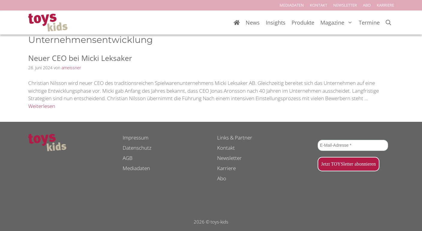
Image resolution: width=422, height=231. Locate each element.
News (253, 22)
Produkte (303, 22)
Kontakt (226, 147)
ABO (367, 5)
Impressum (135, 137)
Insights (276, 22)
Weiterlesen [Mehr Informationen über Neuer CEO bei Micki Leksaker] (41, 106)
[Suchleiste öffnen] (388, 22)
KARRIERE (385, 5)
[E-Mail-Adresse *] (353, 145)
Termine (369, 22)
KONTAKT (318, 5)
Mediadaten (136, 168)
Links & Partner (234, 137)
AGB (128, 157)
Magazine (338, 22)
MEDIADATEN (292, 5)
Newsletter (229, 157)
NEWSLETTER (345, 5)
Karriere (226, 168)
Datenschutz (137, 147)
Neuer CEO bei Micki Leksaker (80, 58)
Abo (221, 178)
